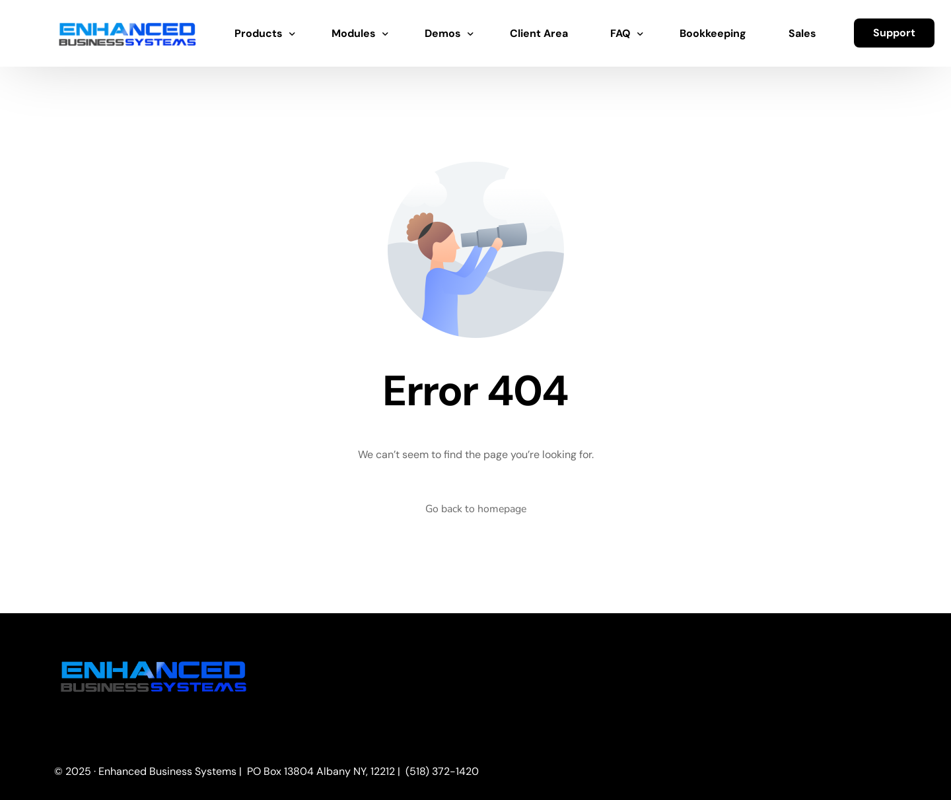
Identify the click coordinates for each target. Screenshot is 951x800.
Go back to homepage (475, 509)
